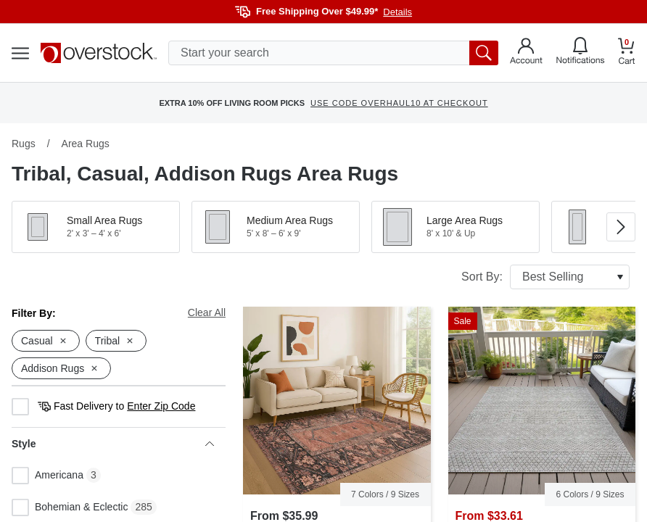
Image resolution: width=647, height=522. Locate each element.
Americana (47, 475)
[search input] (333, 53)
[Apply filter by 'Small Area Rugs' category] (96, 227)
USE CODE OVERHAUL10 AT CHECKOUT (399, 103)
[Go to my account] (526, 53)
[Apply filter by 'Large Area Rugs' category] (455, 227)
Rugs (24, 143)
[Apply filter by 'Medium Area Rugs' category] (275, 227)
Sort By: (545, 277)
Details (397, 12)
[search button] (483, 53)
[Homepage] (99, 53)
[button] (96, 227)
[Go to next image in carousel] (620, 226)
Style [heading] (113, 444)
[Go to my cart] (626, 53)
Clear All (207, 312)
